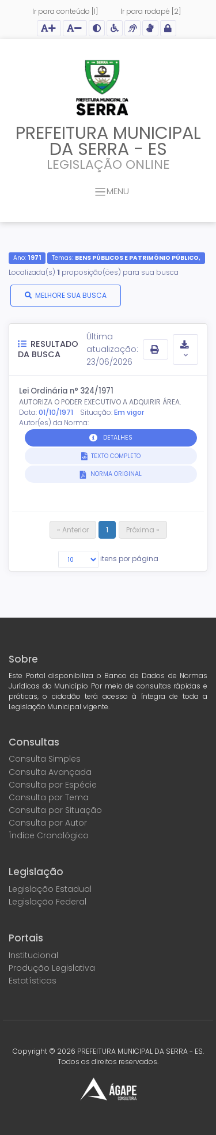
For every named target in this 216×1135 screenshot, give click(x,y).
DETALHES (117, 437)
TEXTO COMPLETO (115, 456)
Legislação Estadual (50, 889)
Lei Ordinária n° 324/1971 (66, 390)
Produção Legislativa (52, 968)
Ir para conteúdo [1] (65, 11)
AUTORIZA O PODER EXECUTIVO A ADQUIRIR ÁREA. (100, 402)
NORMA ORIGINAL (115, 474)
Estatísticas (32, 980)
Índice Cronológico (49, 835)
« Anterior (73, 530)
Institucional (33, 955)
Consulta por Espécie (53, 784)
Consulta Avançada (50, 772)
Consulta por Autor (48, 822)
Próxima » (143, 530)
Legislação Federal (47, 901)
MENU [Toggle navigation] (112, 192)
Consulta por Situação (55, 810)
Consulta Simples (45, 759)
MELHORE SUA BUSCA (71, 295)
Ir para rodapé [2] (150, 11)
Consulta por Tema (49, 797)
